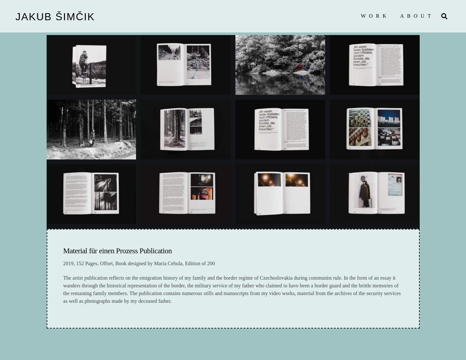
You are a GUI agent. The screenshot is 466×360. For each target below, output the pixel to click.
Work (375, 16)
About (417, 16)
